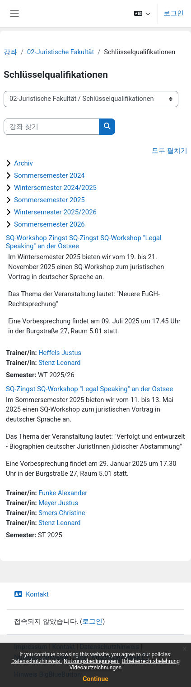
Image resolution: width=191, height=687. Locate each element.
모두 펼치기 (169, 151)
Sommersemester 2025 (49, 200)
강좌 (10, 52)
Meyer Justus (58, 503)
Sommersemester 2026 (49, 224)
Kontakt (31, 594)
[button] (142, 13)
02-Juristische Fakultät (60, 52)
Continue (95, 678)
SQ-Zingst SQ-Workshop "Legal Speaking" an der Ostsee (89, 389)
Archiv (23, 163)
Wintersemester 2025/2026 (55, 212)
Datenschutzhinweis (36, 661)
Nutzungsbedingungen (91, 661)
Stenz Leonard (59, 363)
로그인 (173, 13)
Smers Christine (61, 513)
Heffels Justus (59, 353)
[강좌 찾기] (51, 126)
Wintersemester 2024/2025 (55, 188)
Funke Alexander (62, 493)
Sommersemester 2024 (49, 175)
